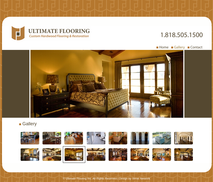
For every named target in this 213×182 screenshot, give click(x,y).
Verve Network (141, 178)
